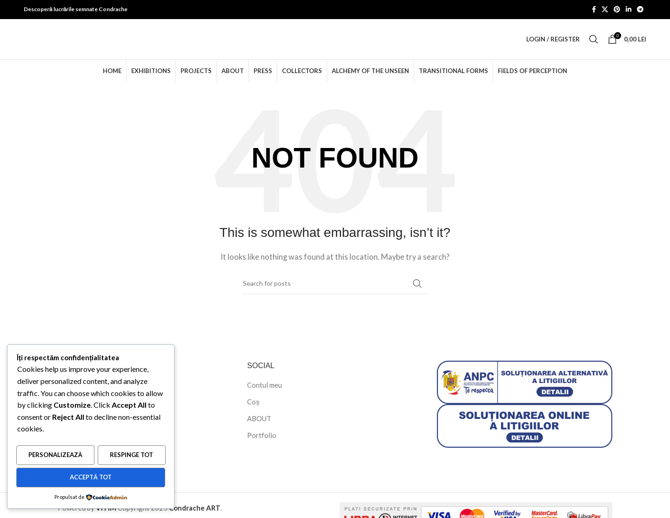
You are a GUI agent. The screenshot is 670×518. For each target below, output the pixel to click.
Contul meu (264, 394)
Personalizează (55, 456)
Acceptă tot (91, 477)
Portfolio (261, 444)
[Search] (593, 43)
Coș (253, 410)
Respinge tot (131, 456)
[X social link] (605, 10)
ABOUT (259, 427)
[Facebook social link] (594, 10)
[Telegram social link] (640, 10)
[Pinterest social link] (617, 10)
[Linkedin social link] (628, 10)
